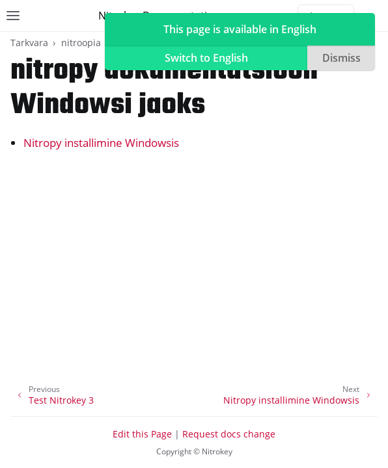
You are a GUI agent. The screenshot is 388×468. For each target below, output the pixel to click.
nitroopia (81, 42)
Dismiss (341, 58)
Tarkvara (29, 42)
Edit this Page (142, 434)
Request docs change (228, 434)
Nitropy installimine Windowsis (101, 142)
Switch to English (206, 58)
